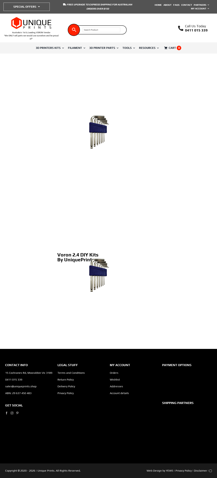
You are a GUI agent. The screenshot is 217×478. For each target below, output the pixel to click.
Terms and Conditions (71, 372)
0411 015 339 (196, 30)
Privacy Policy (66, 393)
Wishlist (115, 379)
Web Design (154, 470)
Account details (119, 393)
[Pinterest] (17, 413)
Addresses (116, 386)
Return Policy (66, 379)
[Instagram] (12, 413)
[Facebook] (6, 413)
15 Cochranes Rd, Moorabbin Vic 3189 (28, 372)
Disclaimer (200, 470)
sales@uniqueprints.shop (20, 386)
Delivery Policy (66, 386)
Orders (114, 372)
